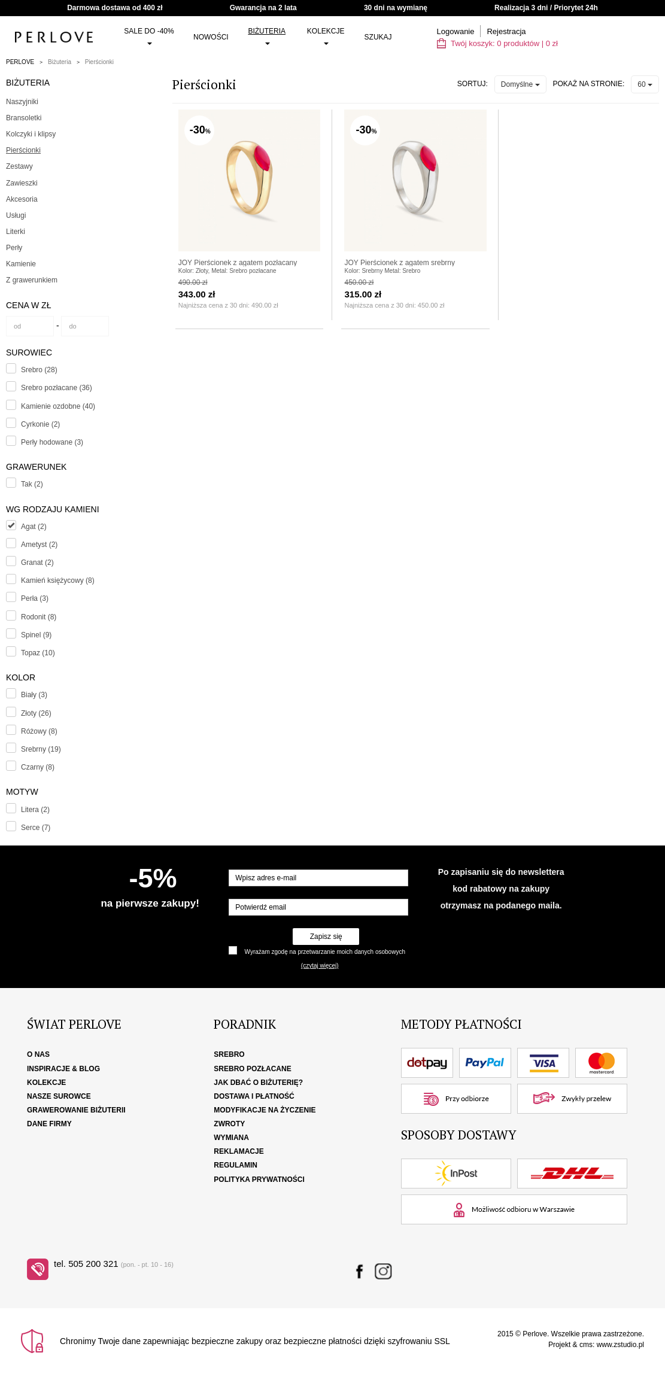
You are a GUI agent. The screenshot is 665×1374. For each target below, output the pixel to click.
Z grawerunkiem (31, 280)
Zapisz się (326, 936)
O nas (38, 1054)
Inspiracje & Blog (63, 1069)
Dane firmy (49, 1124)
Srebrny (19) (41, 749)
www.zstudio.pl (620, 1344)
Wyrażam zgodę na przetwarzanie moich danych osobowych (325, 952)
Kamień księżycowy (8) (58, 580)
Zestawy (19, 166)
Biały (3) (34, 695)
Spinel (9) (36, 635)
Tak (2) (32, 484)
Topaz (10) (38, 653)
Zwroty (229, 1124)
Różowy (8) (39, 731)
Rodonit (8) (38, 617)
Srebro (229, 1054)
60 (644, 84)
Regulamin (235, 1165)
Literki (15, 231)
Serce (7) (35, 827)
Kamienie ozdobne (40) (58, 406)
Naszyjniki (22, 102)
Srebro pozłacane (252, 1069)
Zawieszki (22, 183)
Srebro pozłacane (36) (56, 388)
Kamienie (21, 264)
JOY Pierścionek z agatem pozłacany (237, 263)
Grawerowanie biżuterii (76, 1110)
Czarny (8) (37, 767)
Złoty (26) (36, 713)
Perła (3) (34, 598)
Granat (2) (37, 562)
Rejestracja (506, 31)
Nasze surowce (59, 1096)
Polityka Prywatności (259, 1179)
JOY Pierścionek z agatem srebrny (399, 263)
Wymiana (231, 1137)
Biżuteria (267, 36)
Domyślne (520, 84)
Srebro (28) (39, 370)
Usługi (16, 215)
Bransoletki (23, 118)
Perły (14, 248)
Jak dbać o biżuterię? (258, 1082)
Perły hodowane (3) (52, 442)
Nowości (211, 37)
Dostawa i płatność (254, 1096)
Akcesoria (22, 199)
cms (586, 1344)
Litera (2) (35, 809)
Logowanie (456, 31)
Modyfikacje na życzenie (264, 1110)
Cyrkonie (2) (40, 424)
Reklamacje (238, 1151)
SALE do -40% (149, 36)
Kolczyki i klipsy (31, 134)
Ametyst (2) (39, 544)
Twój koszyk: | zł (497, 43)
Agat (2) (34, 526)
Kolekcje (326, 36)
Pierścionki (99, 62)
